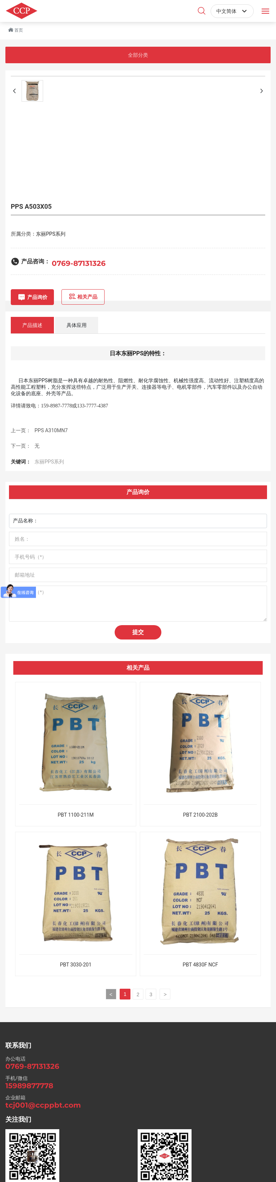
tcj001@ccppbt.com (43, 1105)
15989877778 (29, 1085)
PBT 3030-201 (76, 965)
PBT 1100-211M (76, 815)
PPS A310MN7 (51, 430)
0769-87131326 (79, 263)
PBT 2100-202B (200, 815)
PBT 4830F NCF (200, 965)
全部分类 (138, 55)
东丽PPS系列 (50, 234)
